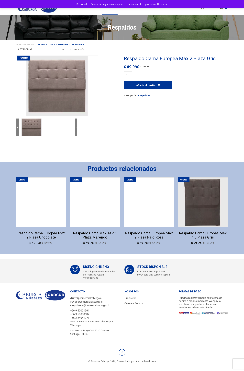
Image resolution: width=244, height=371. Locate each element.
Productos (130, 298)
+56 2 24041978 (79, 317)
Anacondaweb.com (145, 361)
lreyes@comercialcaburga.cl (86, 301)
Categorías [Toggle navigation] (25, 49)
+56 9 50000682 (79, 314)
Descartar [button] (162, 4)
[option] (31, 127)
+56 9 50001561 (79, 310)
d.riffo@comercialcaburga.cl (86, 298)
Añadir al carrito (145, 85)
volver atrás (77, 49)
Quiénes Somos (133, 303)
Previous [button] (17, 127)
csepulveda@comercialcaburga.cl (89, 305)
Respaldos (144, 95)
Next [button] (76, 127)
